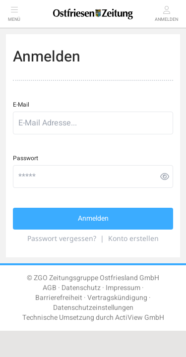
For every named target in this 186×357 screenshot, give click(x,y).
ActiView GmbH (139, 317)
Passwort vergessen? (61, 238)
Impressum (123, 288)
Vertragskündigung (117, 298)
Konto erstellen (133, 238)
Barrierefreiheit (58, 298)
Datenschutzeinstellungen (93, 307)
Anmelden (93, 218)
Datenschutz (81, 288)
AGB (50, 288)
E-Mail (21, 105)
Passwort (25, 158)
